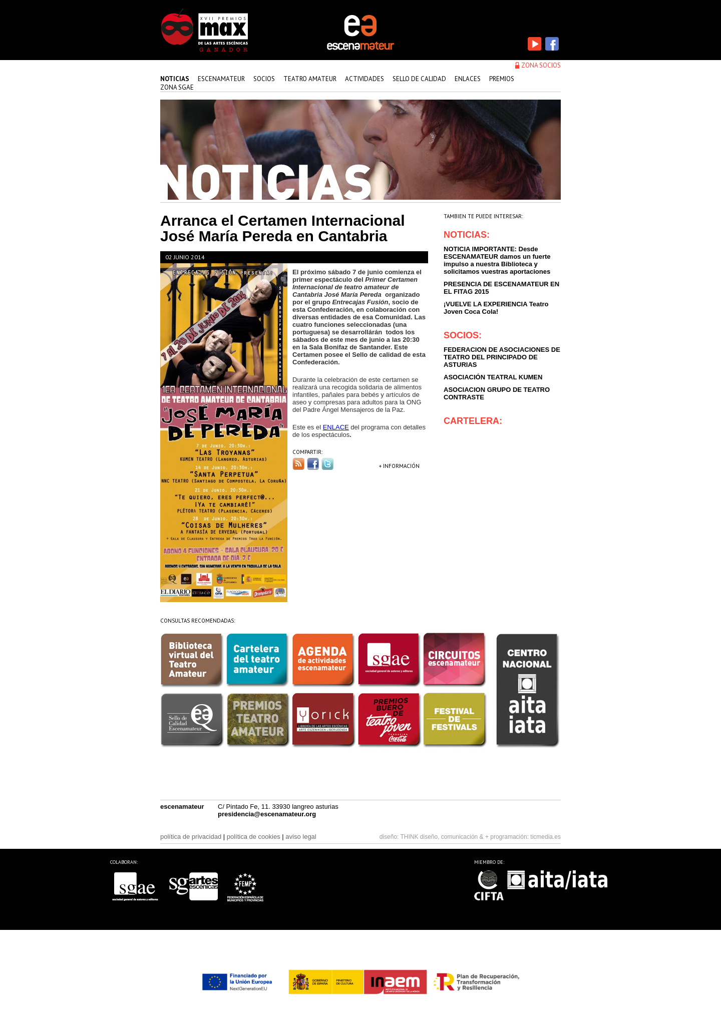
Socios (264, 79)
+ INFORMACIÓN (399, 465)
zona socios (541, 65)
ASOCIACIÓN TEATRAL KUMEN (493, 377)
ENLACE (336, 427)
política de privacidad (190, 836)
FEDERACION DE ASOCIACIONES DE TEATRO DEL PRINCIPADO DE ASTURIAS (502, 357)
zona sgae (177, 87)
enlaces (468, 79)
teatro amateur (309, 79)
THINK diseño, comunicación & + (445, 836)
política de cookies (253, 836)
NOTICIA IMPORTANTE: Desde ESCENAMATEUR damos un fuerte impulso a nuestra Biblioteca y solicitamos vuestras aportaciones (497, 260)
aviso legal (300, 836)
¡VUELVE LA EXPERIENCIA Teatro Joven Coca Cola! (496, 307)
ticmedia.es (545, 836)
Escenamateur (221, 79)
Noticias (174, 79)
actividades (364, 79)
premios (501, 79)
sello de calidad (419, 79)
